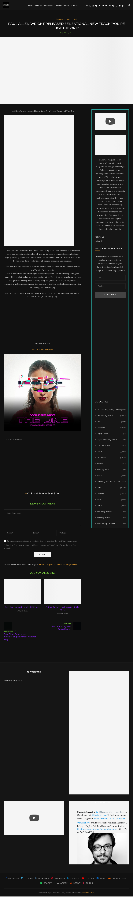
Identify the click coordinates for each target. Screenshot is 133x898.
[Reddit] (120, 5)
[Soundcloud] (110, 5)
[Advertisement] (42, 321)
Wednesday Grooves (111, 525)
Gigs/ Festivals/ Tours (111, 441)
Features (38, 6)
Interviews (48, 6)
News (30, 6)
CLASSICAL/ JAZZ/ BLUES (111, 411)
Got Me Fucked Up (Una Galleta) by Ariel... (63, 610)
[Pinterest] (96, 5)
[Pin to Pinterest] (37, 495)
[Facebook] (87, 5)
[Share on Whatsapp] (46, 495)
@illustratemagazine (13, 682)
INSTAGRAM (38, 351)
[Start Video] (110, 123)
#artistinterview (117, 820)
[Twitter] (90, 5)
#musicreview (100, 820)
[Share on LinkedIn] (40, 495)
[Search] (128, 5)
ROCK (111, 507)
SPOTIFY (49, 351)
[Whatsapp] (116, 5)
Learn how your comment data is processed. (59, 566)
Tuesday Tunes (111, 519)
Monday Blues (111, 471)
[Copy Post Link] (52, 495)
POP (111, 489)
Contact (75, 6)
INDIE (111, 453)
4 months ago (120, 814)
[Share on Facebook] (31, 495)
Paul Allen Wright (14, 441)
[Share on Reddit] (43, 495)
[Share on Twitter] (34, 495)
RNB (111, 501)
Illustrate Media (88, 894)
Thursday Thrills (111, 513)
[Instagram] (93, 5)
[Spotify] (113, 5)
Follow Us (99, 242)
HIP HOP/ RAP (111, 447)
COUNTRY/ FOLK (111, 417)
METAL (111, 465)
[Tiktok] (123, 5)
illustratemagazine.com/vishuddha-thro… (97, 830)
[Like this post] (28, 495)
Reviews (58, 6)
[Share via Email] (58, 495)
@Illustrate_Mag (105, 814)
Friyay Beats (111, 435)
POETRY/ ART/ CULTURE (111, 483)
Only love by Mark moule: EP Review (22, 608)
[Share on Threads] (55, 495)
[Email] (106, 5)
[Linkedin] (99, 5)
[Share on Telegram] (49, 495)
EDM (111, 423)
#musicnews (84, 824)
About (66, 6)
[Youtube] (103, 5)
